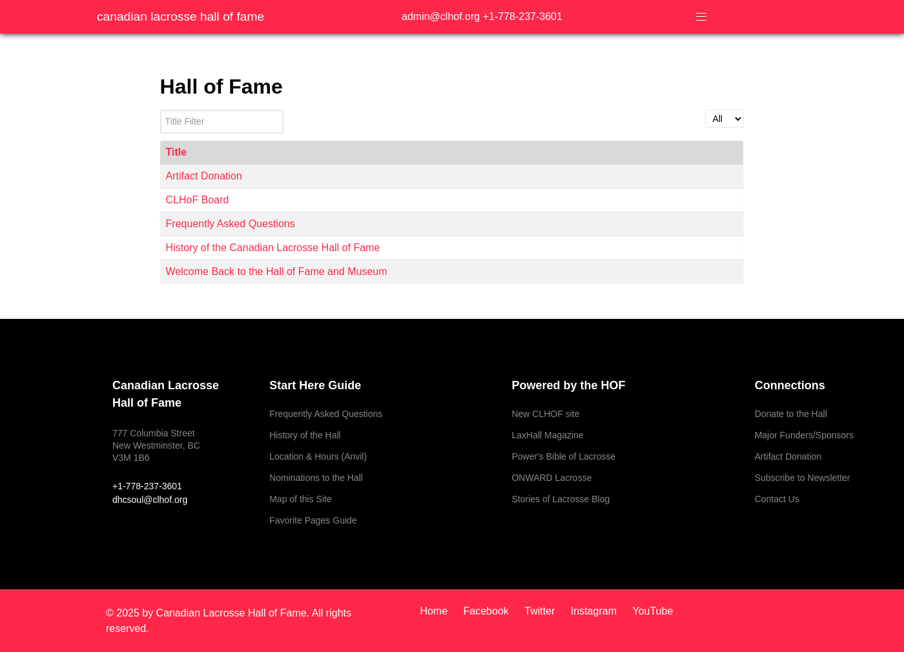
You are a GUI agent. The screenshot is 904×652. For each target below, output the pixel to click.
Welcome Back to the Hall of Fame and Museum (276, 271)
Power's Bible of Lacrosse (563, 456)
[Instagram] (595, 611)
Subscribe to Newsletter (802, 478)
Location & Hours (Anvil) (318, 456)
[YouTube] (649, 611)
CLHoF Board (197, 199)
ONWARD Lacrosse (551, 478)
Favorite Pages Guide (312, 520)
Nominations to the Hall (316, 478)
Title (176, 152)
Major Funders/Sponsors (804, 435)
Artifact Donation (204, 175)
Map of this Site (300, 499)
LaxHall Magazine (547, 435)
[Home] (438, 611)
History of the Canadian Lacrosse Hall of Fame (273, 247)
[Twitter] (541, 611)
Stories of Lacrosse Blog (560, 499)
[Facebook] (488, 611)
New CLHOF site (545, 414)
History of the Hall (304, 435)
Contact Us (777, 499)
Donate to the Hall (791, 414)
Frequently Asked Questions (230, 223)
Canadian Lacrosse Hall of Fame (180, 16)
